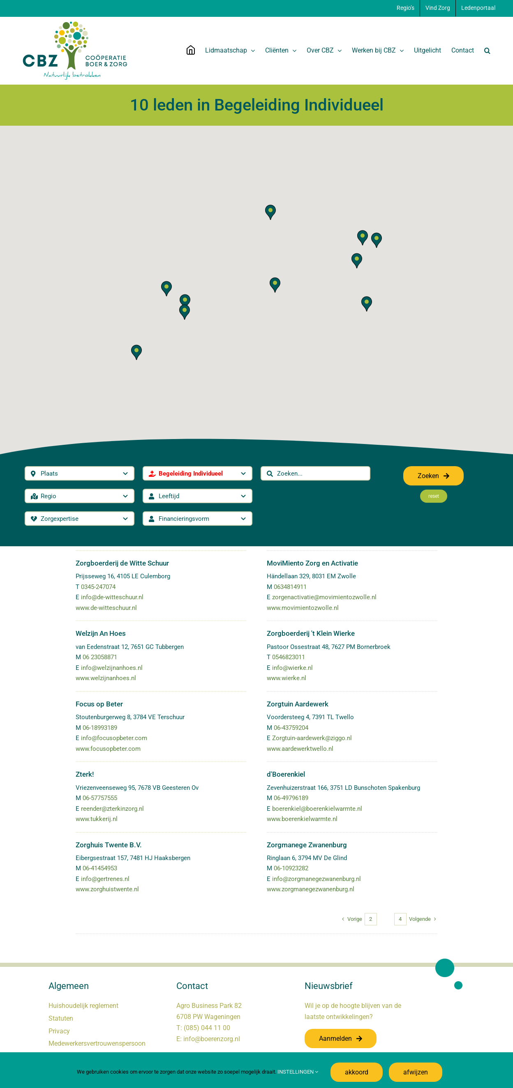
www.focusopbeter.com (108, 748)
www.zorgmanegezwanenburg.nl (310, 889)
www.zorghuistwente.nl (107, 889)
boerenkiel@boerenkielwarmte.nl (317, 808)
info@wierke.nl (292, 668)
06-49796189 (291, 798)
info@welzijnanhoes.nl (112, 668)
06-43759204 (291, 727)
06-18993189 (100, 727)
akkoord (356, 1072)
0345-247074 (98, 587)
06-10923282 (291, 868)
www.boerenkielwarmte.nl (302, 819)
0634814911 (290, 587)
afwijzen (415, 1072)
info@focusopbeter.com (114, 738)
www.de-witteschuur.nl (106, 608)
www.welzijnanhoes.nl (106, 678)
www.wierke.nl (286, 678)
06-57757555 (100, 798)
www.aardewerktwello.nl (300, 748)
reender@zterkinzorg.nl (112, 808)
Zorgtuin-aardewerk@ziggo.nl (312, 738)
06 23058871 (100, 657)
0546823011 (288, 657)
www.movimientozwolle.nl (303, 608)
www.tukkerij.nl (97, 819)
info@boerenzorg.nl (211, 1039)
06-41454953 (100, 868)
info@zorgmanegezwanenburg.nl (316, 879)
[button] (487, 50)
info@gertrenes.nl (105, 879)
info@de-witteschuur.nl (112, 597)
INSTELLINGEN (297, 1072)
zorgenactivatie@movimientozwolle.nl (324, 597)
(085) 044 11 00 (207, 1028)
